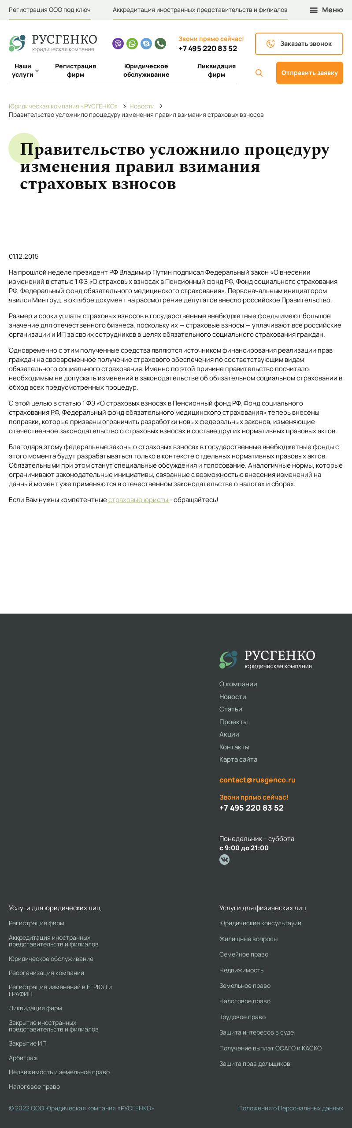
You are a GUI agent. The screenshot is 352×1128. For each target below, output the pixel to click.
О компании (238, 684)
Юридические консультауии (260, 923)
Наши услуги (24, 70)
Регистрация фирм (75, 70)
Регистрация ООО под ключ (50, 9)
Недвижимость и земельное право (59, 1071)
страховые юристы (139, 499)
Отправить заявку (310, 72)
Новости (232, 696)
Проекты (233, 721)
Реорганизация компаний (46, 972)
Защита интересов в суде (256, 1032)
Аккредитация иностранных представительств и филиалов (200, 9)
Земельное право (244, 985)
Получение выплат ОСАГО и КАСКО (270, 1048)
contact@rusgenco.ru (257, 780)
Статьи (230, 709)
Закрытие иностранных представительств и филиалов (54, 1026)
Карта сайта (238, 759)
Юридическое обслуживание (146, 70)
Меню (326, 10)
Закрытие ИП (28, 1043)
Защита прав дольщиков (254, 1063)
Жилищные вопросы (248, 938)
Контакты (234, 747)
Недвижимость (241, 970)
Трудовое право (242, 1016)
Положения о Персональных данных (290, 1108)
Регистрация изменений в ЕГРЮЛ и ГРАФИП (60, 990)
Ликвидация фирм (216, 70)
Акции (229, 734)
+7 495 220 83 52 (207, 48)
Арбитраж (23, 1057)
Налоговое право (34, 1086)
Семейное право (243, 954)
